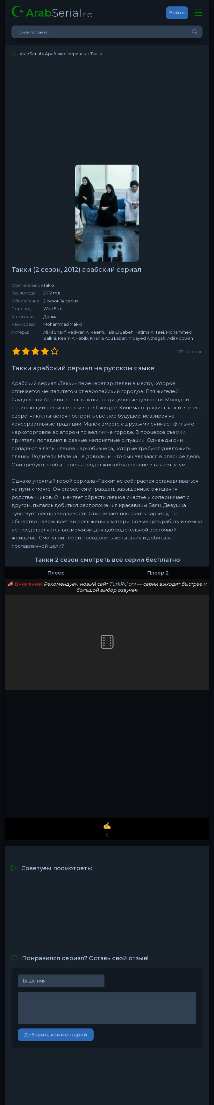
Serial (59, 12)
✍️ (107, 830)
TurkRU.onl (122, 584)
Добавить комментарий (55, 1035)
